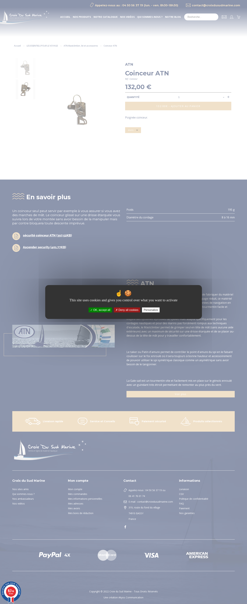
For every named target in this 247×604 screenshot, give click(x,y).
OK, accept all (100, 309)
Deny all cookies (127, 309)
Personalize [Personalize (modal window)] (151, 309)
